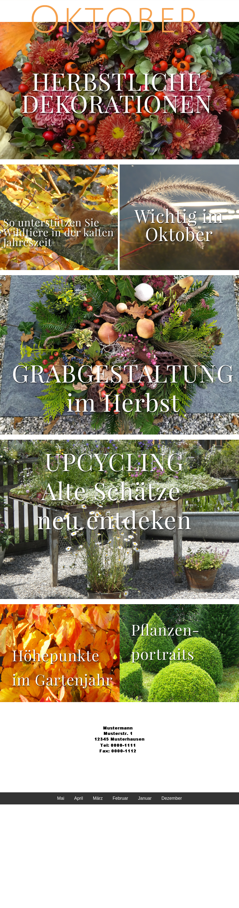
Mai (60, 798)
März (98, 798)
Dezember (172, 798)
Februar (120, 798)
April (78, 798)
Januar (144, 798)
